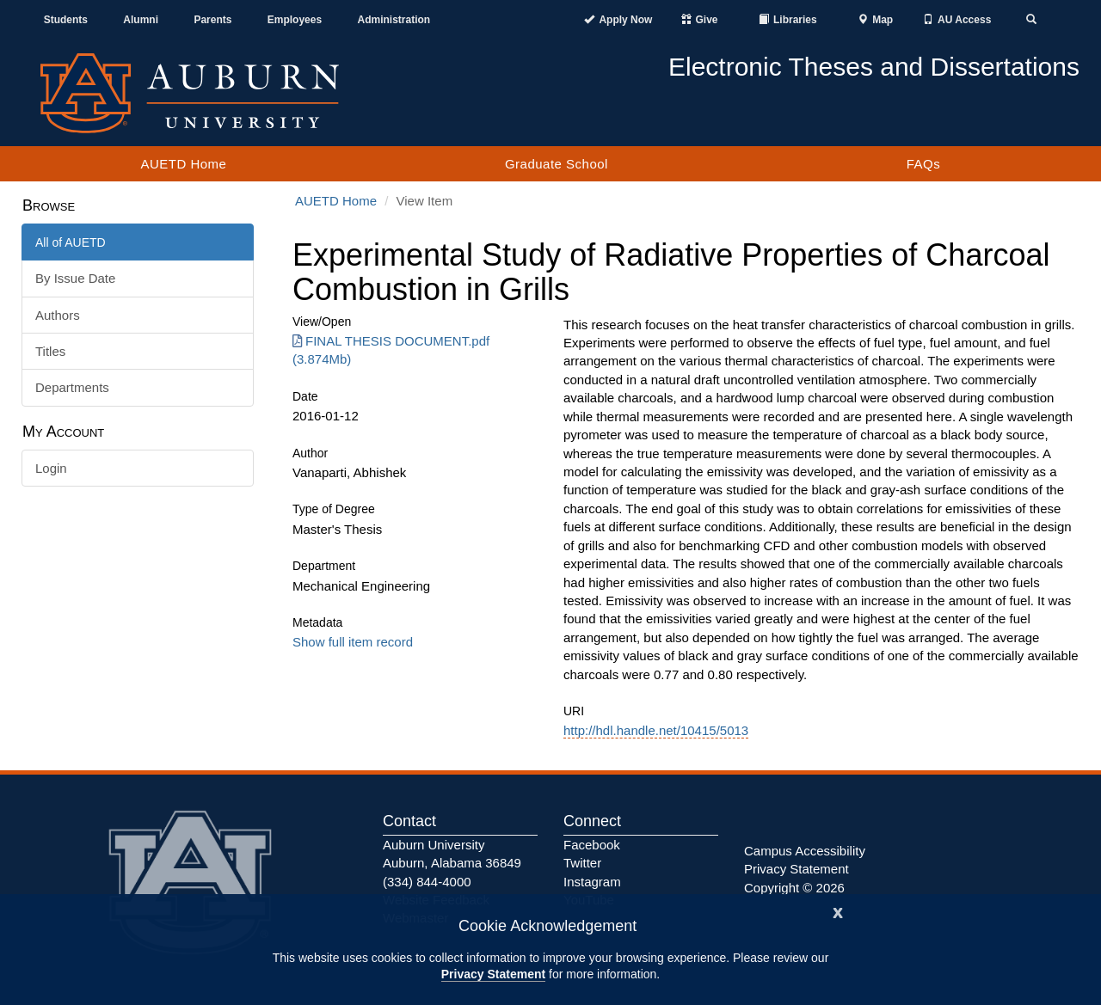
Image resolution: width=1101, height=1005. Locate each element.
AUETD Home (183, 163)
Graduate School (556, 163)
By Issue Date (75, 278)
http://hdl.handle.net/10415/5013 (655, 730)
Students (66, 20)
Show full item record (352, 641)
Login (51, 468)
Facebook (591, 844)
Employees (295, 20)
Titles (50, 351)
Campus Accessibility (804, 850)
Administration (393, 20)
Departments (72, 387)
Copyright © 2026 (794, 887)
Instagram (592, 881)
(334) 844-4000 (427, 881)
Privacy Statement (493, 974)
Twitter (582, 862)
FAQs (924, 163)
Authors (57, 315)
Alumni (140, 20)
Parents (212, 20)
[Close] (838, 911)
